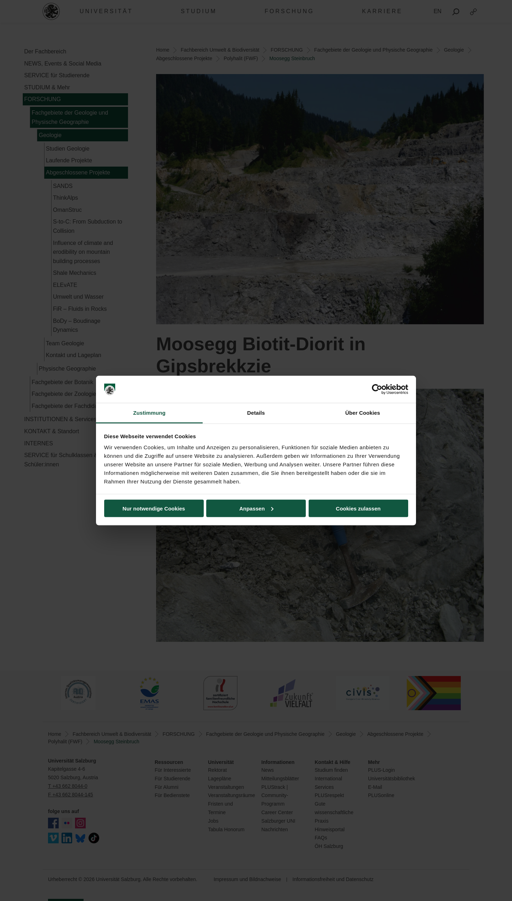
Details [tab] (256, 413)
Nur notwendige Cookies (154, 508)
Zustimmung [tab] (149, 413)
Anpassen (256, 508)
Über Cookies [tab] (362, 413)
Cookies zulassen (358, 508)
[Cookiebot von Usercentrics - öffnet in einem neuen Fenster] (377, 389)
